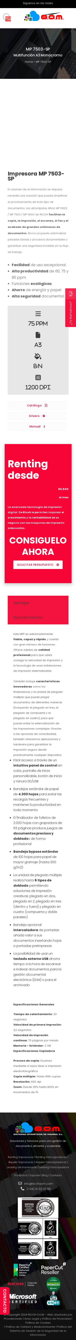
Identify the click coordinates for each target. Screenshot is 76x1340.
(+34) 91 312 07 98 (38, 1189)
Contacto (56, 1175)
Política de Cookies (38, 1323)
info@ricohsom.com (38, 1184)
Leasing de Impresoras (22, 1167)
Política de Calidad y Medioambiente (30, 1327)
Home (29, 62)
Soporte (34, 1175)
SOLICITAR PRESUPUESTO (38, 565)
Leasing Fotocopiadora (54, 1167)
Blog (45, 1175)
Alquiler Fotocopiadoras (50, 1162)
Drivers (37, 416)
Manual (37, 426)
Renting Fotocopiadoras (51, 1157)
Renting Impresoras (20, 1157)
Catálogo (37, 405)
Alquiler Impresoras (20, 1162)
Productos (20, 1175)
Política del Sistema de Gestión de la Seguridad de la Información (41, 1331)
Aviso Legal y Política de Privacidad (47, 1319)
